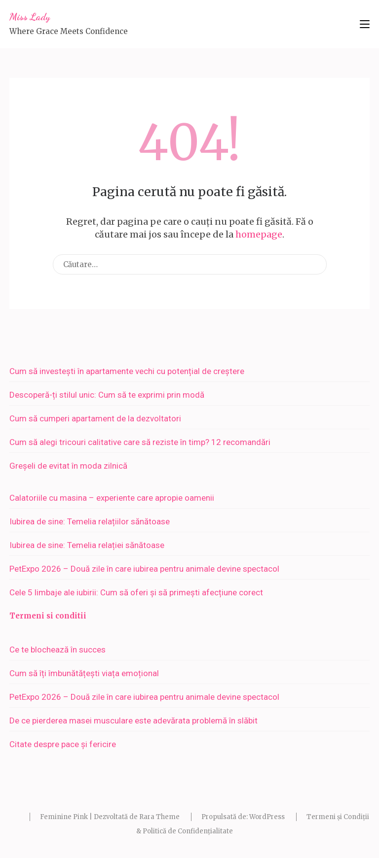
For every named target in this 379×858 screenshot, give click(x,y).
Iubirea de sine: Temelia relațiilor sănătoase (89, 521)
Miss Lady (29, 17)
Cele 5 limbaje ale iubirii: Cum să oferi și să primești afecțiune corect (136, 592)
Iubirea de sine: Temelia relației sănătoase (86, 545)
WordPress (267, 817)
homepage (258, 234)
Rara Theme (159, 817)
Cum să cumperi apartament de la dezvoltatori (95, 418)
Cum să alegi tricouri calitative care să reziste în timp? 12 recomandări (139, 442)
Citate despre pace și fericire (62, 744)
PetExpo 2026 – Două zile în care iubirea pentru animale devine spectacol (144, 569)
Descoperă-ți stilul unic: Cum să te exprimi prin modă (106, 395)
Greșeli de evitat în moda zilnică (68, 466)
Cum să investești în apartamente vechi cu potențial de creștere (126, 371)
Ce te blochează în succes (57, 649)
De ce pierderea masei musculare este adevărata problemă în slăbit (133, 720)
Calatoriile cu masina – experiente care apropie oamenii (111, 498)
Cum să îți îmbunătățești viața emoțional (84, 673)
